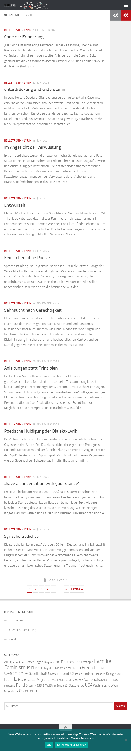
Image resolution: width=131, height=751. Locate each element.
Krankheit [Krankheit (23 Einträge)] (100, 673)
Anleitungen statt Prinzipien (31, 368)
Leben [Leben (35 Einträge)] (8, 679)
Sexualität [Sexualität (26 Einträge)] (62, 685)
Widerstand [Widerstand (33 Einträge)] (101, 685)
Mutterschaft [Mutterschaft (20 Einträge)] (65, 680)
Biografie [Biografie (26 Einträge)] (49, 662)
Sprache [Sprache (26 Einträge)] (74, 685)
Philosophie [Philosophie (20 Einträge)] (9, 685)
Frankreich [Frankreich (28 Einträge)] (60, 668)
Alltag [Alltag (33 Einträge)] (8, 662)
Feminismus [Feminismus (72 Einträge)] (17, 667)
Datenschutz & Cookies (71, 744)
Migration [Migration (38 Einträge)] (44, 679)
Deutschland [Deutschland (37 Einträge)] (70, 662)
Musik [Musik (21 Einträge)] (55, 679)
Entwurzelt (14, 205)
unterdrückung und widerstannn (35, 89)
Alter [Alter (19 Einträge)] (15, 662)
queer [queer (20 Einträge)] (30, 685)
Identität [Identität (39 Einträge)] (67, 673)
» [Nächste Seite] (66, 589)
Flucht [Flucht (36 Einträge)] (36, 668)
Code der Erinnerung (24, 37)
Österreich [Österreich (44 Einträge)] (28, 690)
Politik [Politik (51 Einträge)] (21, 685)
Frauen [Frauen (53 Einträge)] (74, 667)
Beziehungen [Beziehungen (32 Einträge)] (34, 662)
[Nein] (126, 740)
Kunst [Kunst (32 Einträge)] (118, 674)
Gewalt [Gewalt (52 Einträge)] (54, 673)
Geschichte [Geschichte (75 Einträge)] (16, 673)
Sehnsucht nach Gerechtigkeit (33, 310)
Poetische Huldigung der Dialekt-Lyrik (40, 431)
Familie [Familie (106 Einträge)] (102, 661)
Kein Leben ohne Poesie (27, 257)
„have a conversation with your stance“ (42, 483)
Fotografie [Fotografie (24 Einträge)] (47, 668)
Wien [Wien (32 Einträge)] (114, 685)
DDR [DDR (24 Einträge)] (57, 662)
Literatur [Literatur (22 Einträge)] (31, 679)
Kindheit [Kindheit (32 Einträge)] (88, 674)
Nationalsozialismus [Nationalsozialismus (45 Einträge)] (101, 679)
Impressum (15, 620)
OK (49, 744)
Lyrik (27, 30)
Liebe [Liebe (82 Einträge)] (20, 679)
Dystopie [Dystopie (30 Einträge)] (87, 662)
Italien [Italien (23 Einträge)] (78, 673)
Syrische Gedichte (21, 536)
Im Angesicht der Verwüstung (32, 147)
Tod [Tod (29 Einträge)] (81, 685)
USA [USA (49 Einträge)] (88, 685)
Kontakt (13, 639)
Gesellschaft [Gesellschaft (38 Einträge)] (37, 673)
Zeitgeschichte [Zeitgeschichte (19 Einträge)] (11, 691)
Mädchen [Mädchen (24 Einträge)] (77, 679)
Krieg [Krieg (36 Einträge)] (110, 673)
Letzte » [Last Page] (77, 589)
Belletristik (12, 30)
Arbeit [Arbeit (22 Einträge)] (22, 662)
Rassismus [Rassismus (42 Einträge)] (43, 685)
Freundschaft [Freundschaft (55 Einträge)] (94, 667)
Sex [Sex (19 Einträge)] (54, 685)
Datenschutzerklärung (22, 630)
